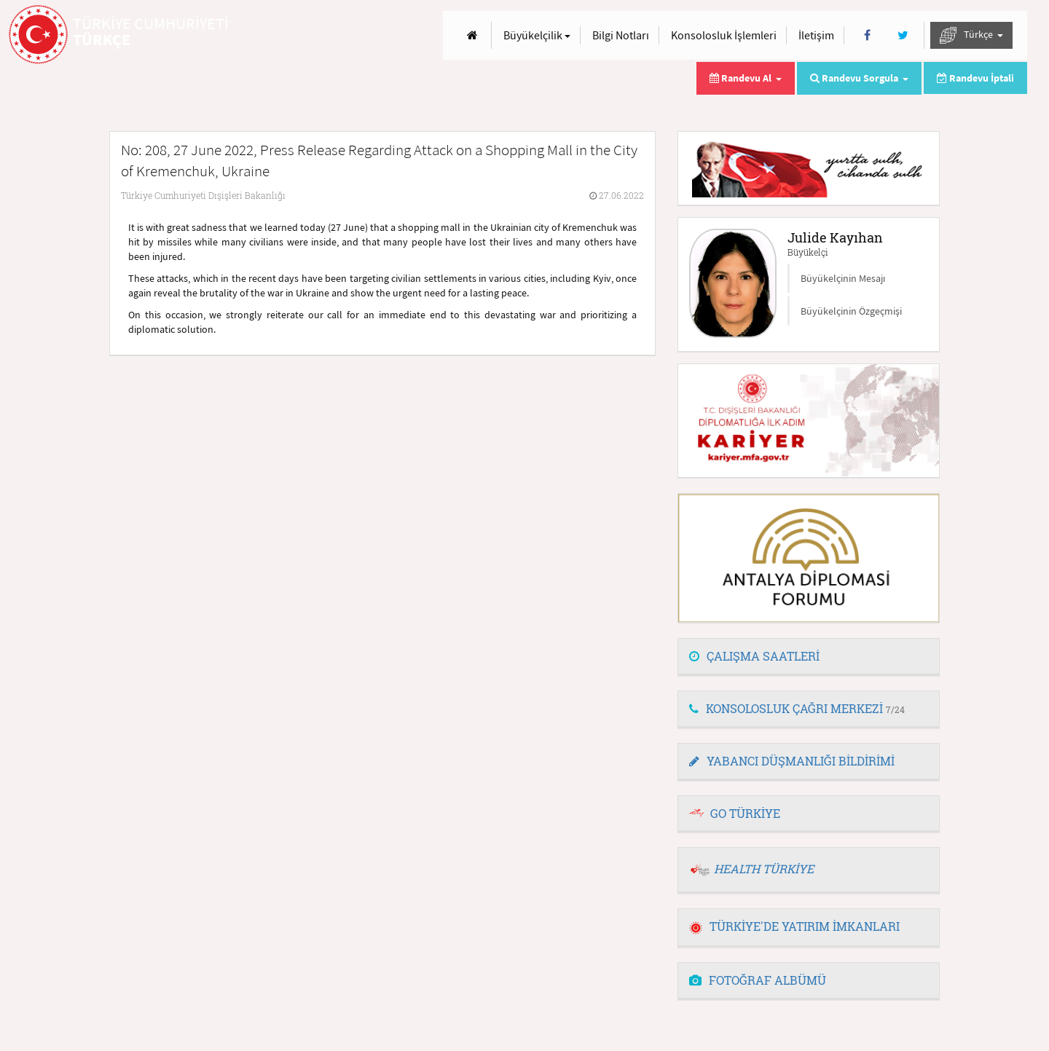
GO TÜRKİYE (745, 813)
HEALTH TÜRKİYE (764, 868)
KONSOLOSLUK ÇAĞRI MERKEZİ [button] (797, 708)
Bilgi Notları (620, 35)
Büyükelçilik (536, 35)
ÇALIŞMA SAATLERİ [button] (754, 656)
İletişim (816, 35)
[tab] (808, 657)
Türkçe (971, 35)
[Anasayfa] (472, 35)
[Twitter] (903, 35)
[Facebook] (867, 35)
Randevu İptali (975, 77)
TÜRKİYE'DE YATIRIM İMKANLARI (794, 926)
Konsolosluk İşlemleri (724, 35)
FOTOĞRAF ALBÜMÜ (757, 980)
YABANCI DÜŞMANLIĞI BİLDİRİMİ (792, 760)
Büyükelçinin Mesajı (843, 278)
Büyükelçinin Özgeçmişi (851, 311)
